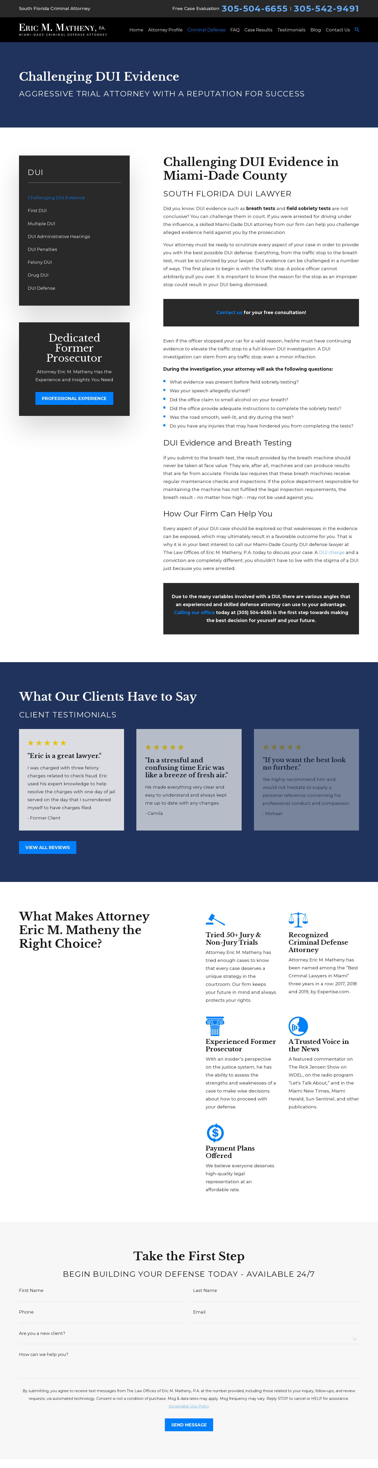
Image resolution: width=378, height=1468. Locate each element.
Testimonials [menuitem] (291, 29)
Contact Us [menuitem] (338, 29)
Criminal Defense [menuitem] (206, 29)
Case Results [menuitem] (258, 29)
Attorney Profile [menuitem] (165, 29)
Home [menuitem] (136, 29)
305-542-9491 (326, 8)
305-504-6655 (255, 8)
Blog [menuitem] (315, 29)
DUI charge (332, 552)
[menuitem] (74, 197)
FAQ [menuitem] (235, 29)
